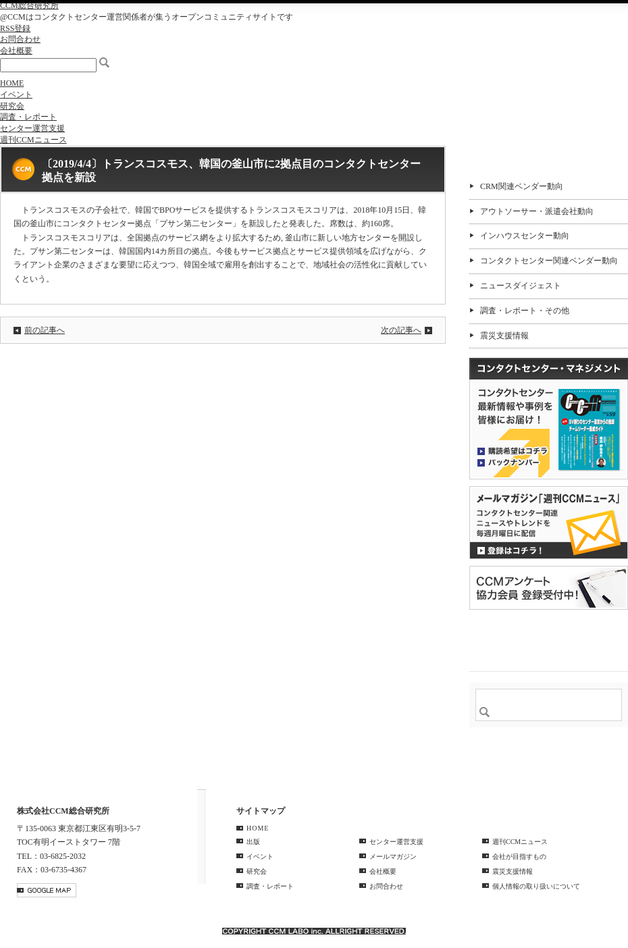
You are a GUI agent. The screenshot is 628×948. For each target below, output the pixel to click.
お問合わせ (20, 39)
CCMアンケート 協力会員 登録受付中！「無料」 (548, 588)
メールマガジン (393, 856)
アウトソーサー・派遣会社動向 (537, 211)
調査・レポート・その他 (524, 310)
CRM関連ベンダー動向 (521, 186)
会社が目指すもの (519, 856)
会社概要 (16, 50)
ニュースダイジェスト (520, 285)
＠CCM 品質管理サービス (548, 638)
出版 (253, 841)
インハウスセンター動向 (524, 235)
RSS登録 (15, 28)
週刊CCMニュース (33, 139)
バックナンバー (512, 461)
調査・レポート (28, 117)
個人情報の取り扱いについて (536, 886)
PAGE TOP (610, 768)
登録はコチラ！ (548, 522)
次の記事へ (401, 330)
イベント (16, 94)
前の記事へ (44, 330)
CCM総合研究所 (29, 5)
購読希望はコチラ (512, 450)
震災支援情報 (504, 335)
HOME (12, 83)
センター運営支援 (32, 128)
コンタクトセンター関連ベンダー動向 (549, 260)
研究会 (12, 106)
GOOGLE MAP (46, 890)
